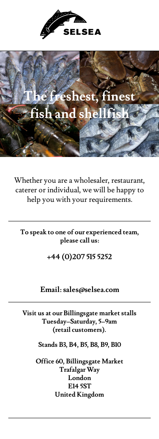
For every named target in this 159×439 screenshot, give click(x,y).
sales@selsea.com (91, 289)
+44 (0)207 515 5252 (79, 257)
